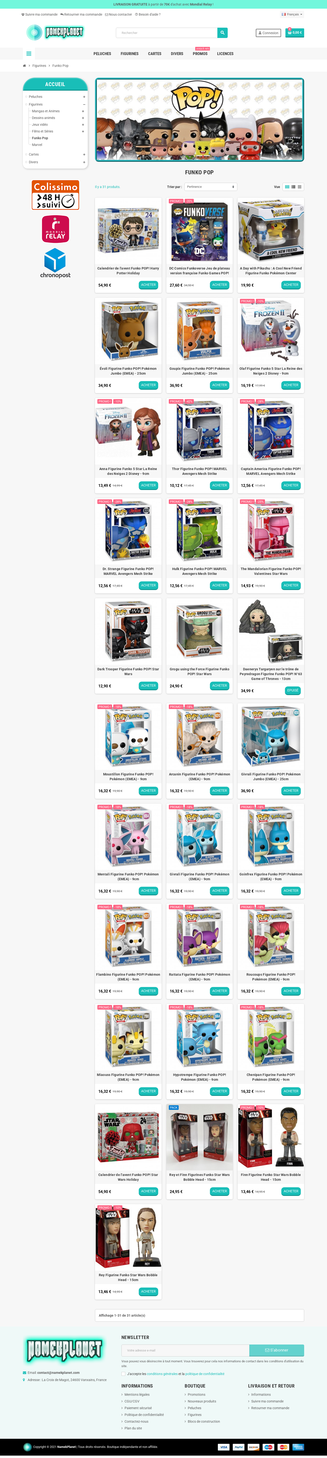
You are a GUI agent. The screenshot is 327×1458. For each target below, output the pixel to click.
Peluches (194, 1408)
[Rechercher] (171, 33)
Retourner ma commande (81, 14)
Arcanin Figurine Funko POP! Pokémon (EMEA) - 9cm (199, 776)
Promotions (196, 1394)
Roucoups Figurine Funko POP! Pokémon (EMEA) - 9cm (271, 977)
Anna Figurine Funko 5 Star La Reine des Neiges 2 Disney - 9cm (128, 471)
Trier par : (174, 187)
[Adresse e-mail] (185, 1351)
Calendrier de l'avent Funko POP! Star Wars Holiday (128, 1177)
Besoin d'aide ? (148, 14)
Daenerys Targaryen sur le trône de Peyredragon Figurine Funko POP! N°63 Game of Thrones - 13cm (271, 674)
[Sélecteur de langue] (292, 14)
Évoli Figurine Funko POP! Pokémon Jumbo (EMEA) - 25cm (128, 371)
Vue (277, 187)
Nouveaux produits (202, 1401)
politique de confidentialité (204, 1374)
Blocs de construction (204, 1421)
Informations (261, 1394)
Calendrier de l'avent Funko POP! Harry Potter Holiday (128, 270)
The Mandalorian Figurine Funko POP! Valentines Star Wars (271, 571)
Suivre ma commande (39, 14)
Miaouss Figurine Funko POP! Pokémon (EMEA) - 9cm (128, 1077)
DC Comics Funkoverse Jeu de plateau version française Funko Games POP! (199, 270)
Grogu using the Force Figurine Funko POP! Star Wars (199, 671)
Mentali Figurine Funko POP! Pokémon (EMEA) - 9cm (128, 876)
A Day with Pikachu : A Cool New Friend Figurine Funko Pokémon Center (271, 270)
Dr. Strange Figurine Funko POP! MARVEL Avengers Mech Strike (128, 571)
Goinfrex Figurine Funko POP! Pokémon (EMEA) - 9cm (270, 876)
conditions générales (162, 1374)
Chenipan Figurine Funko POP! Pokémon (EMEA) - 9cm (271, 1077)
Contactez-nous (136, 1421)
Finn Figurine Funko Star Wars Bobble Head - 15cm (271, 1177)
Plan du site (133, 1428)
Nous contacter (118, 14)
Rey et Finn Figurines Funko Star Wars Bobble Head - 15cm (199, 1177)
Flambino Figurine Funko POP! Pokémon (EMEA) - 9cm (128, 977)
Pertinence (194, 187)
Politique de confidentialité (144, 1415)
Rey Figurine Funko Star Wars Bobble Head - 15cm (128, 1277)
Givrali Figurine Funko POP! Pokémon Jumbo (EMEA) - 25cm (271, 776)
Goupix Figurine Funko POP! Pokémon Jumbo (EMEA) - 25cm (200, 371)
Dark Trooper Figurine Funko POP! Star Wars (128, 671)
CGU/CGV (132, 1401)
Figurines (194, 1415)
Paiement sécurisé (138, 1408)
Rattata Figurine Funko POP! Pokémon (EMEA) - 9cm (199, 977)
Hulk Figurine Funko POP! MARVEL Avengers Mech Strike (199, 571)
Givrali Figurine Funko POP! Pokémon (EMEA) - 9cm (199, 876)
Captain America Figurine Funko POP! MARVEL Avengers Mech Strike (271, 471)
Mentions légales (137, 1394)
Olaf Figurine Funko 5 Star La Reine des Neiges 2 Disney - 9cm (270, 371)
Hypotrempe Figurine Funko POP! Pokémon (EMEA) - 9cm (199, 1077)
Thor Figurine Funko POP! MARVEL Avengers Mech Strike (199, 471)
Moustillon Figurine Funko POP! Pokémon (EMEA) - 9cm (128, 776)
